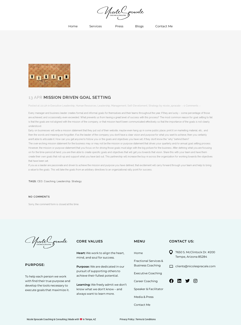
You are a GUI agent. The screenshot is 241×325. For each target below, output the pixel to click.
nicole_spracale (172, 105)
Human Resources (86, 105)
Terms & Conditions (146, 319)
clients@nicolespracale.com (195, 266)
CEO (40, 181)
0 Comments (191, 105)
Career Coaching (146, 281)
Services (96, 26)
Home (73, 26)
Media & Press (143, 297)
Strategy (154, 105)
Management (118, 105)
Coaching (50, 181)
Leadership (104, 105)
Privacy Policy (127, 319)
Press (119, 26)
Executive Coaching (148, 273)
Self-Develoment (137, 105)
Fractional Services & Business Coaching (148, 263)
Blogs (139, 26)
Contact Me (164, 26)
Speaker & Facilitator (148, 289)
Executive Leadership (63, 105)
